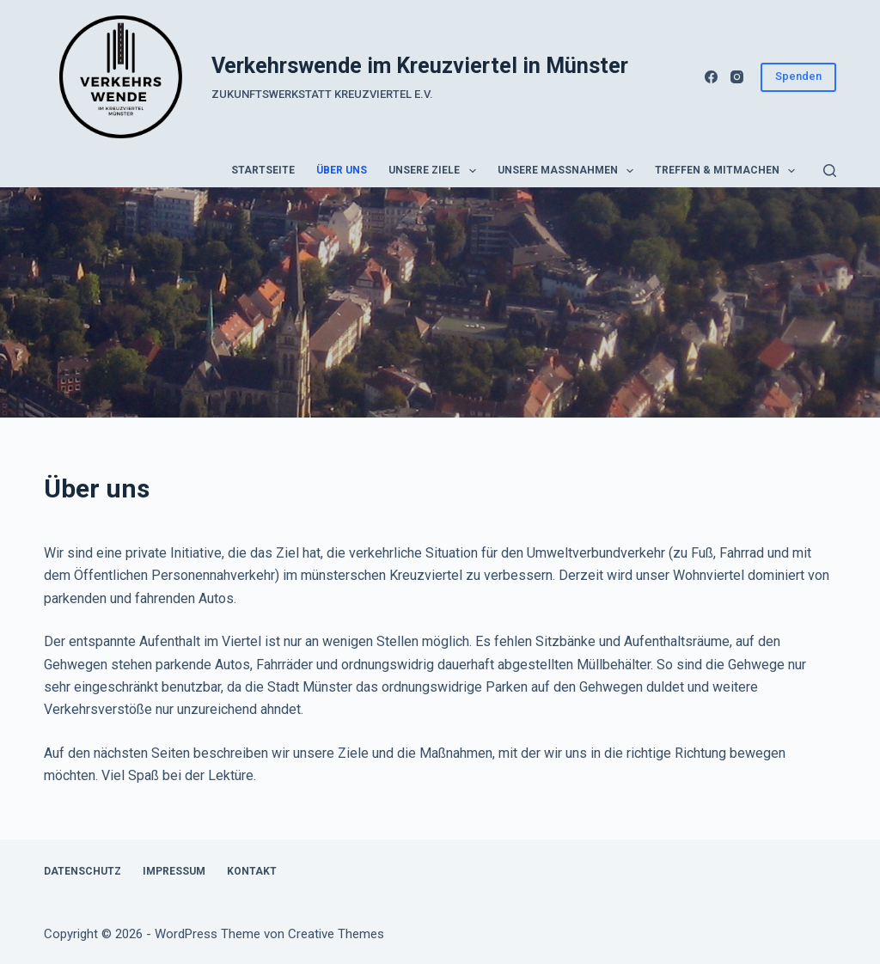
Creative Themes (336, 934)
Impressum (174, 871)
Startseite (263, 170)
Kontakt (252, 871)
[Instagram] (736, 76)
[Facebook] (711, 76)
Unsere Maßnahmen (569, 171)
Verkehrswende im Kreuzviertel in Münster (419, 65)
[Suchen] (829, 170)
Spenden (798, 76)
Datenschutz (82, 871)
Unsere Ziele (435, 171)
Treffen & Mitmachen (728, 171)
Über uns (341, 170)
